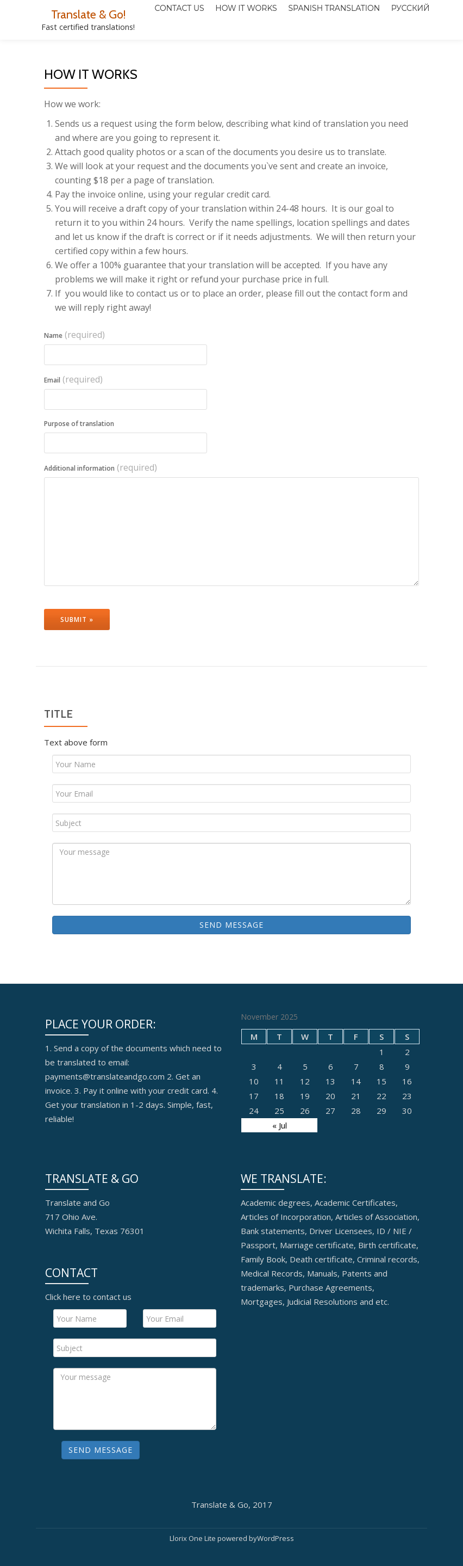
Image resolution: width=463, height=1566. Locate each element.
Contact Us (119, 47)
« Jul (279, 1168)
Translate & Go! (88, 14)
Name (74, 378)
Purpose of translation (79, 467)
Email (73, 423)
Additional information (100, 511)
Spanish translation (273, 47)
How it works (185, 47)
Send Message (231, 968)
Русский (349, 47)
